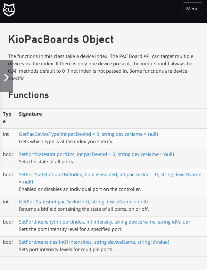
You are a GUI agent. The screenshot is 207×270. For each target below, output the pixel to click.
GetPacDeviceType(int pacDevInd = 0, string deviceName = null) (88, 135)
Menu (192, 9)
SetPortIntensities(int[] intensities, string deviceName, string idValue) (94, 243)
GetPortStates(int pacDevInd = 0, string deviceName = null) (83, 202)
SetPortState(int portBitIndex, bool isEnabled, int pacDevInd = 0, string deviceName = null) (110, 179)
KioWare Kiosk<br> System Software (11, 11)
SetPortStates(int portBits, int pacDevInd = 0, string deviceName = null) (96, 155)
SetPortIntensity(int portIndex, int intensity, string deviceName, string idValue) (104, 222)
